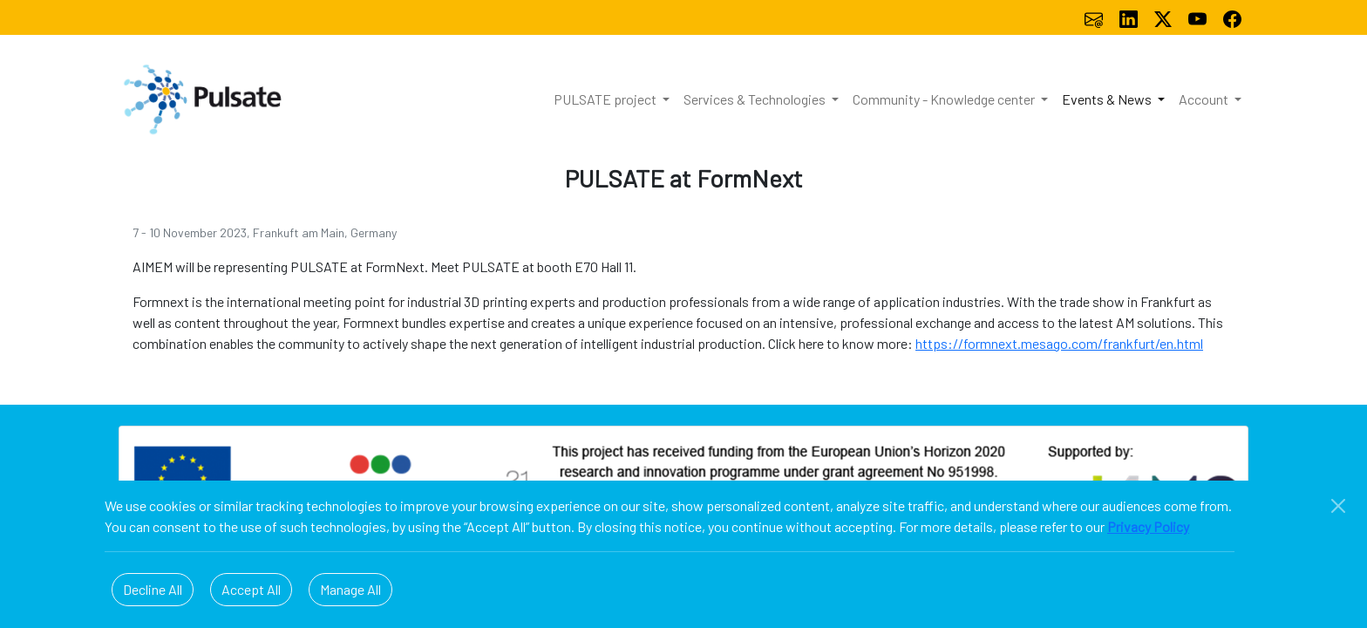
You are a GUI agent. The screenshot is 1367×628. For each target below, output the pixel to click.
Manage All (350, 589)
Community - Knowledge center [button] (945, 99)
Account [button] (1205, 99)
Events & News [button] (1108, 99)
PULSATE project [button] (606, 99)
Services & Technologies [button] (756, 99)
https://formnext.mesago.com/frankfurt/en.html (1059, 343)
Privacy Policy (1148, 526)
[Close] (1338, 505)
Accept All (251, 589)
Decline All (152, 589)
